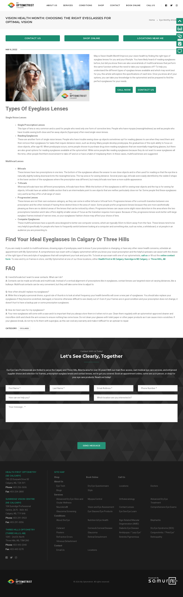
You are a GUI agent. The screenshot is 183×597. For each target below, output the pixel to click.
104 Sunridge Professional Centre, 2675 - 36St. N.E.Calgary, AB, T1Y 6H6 (20, 506)
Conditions (85, 5)
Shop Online (91, 38)
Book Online (133, 5)
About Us (51, 5)
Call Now (124, 89)
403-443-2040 (20, 545)
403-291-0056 (17, 522)
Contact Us (33, 38)
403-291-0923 (20, 518)
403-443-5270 (17, 549)
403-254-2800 (17, 491)
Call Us (150, 5)
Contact (115, 5)
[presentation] (92, 432)
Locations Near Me (150, 38)
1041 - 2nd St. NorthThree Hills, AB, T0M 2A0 (20, 535)
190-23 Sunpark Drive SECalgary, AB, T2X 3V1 (21, 477)
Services (68, 5)
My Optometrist (86, 582)
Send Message (91, 445)
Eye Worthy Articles (168, 20)
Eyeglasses (24, 328)
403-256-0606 (20, 487)
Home (152, 20)
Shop (101, 5)
